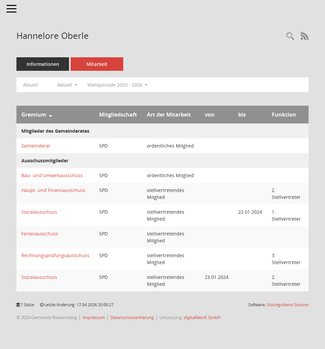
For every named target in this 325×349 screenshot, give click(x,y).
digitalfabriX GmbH (202, 317)
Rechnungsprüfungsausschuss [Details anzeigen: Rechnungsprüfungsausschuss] (55, 255)
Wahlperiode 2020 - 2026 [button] (117, 85)
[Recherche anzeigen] (290, 36)
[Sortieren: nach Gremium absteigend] (50, 114)
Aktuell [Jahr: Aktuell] (30, 85)
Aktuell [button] (67, 85)
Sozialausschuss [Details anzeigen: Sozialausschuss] (39, 212)
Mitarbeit (96, 64)
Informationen (43, 64)
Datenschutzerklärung (132, 317)
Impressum (93, 317)
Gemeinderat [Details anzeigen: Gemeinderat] (35, 146)
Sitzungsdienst (288, 305)
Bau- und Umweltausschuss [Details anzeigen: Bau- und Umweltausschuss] (52, 175)
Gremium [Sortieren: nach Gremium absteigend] (33, 114)
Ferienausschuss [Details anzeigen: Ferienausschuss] (39, 233)
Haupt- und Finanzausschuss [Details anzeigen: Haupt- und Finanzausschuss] (53, 190)
